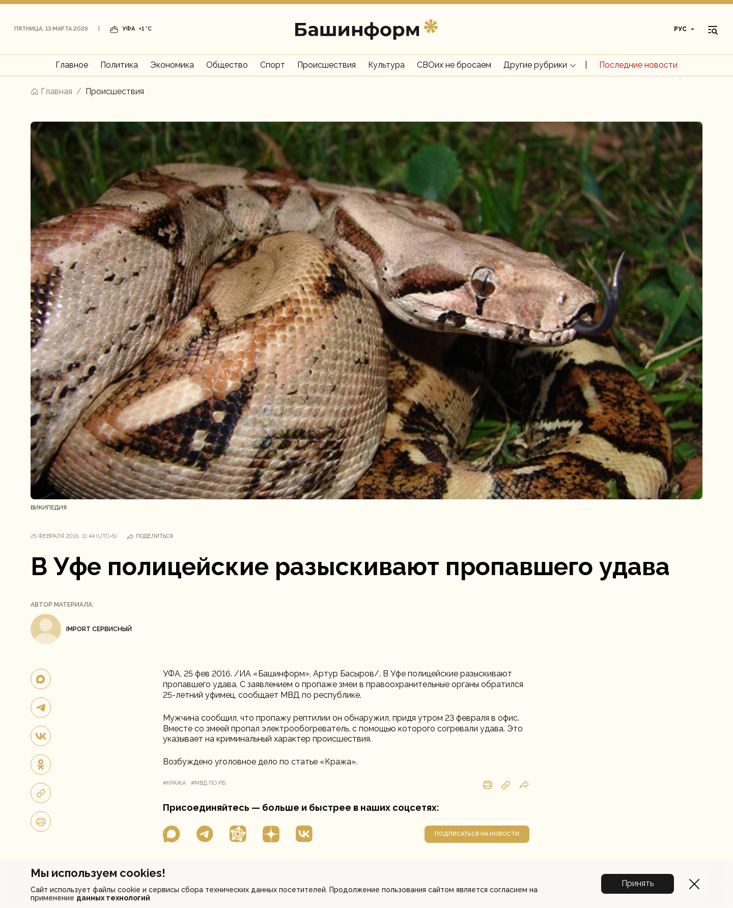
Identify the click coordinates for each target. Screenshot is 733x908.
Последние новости (638, 65)
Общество (227, 65)
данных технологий (113, 898)
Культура (386, 65)
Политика (119, 65)
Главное (71, 65)
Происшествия (326, 65)
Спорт (272, 65)
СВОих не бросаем (454, 65)
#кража (174, 783)
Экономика (172, 65)
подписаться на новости (477, 834)
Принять (638, 883)
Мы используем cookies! (98, 872)
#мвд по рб (208, 783)
